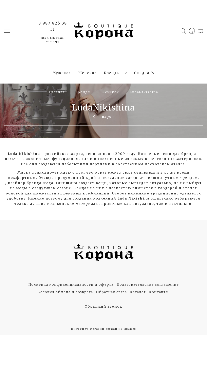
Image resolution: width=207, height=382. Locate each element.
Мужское (62, 73)
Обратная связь (111, 292)
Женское (87, 73)
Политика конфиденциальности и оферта (70, 284)
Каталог (138, 292)
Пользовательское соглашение (148, 284)
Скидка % (144, 73)
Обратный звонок (103, 306)
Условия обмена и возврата (65, 292)
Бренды (112, 73)
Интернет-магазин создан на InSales (103, 328)
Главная (57, 92)
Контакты (159, 292)
